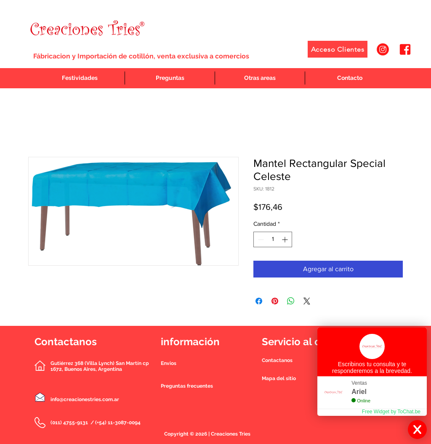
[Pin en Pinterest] (275, 301)
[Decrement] (260, 239)
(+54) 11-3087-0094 (118, 423)
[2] (405, 49)
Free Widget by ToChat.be (391, 412)
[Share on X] (307, 301)
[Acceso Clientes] (337, 49)
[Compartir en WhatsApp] (291, 301)
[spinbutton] (272, 239)
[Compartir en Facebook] (259, 301)
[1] (383, 49)
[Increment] (285, 239)
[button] (277, 360)
